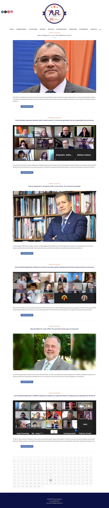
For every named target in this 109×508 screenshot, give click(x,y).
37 (82, 461)
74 (70, 467)
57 (82, 464)
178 (87, 483)
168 (46, 483)
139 (91, 477)
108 (46, 474)
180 (14, 486)
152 (62, 480)
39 (90, 461)
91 (58, 471)
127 (42, 477)
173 (66, 483)
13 (66, 458)
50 (54, 464)
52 (62, 464)
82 (22, 471)
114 (70, 474)
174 (70, 483)
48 (46, 464)
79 (90, 467)
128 (46, 477)
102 (22, 474)
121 (18, 477)
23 (26, 461)
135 (74, 477)
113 (66, 474)
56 (78, 464)
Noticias (51, 264)
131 (58, 477)
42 (22, 464)
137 (83, 477)
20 (14, 461)
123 (26, 477)
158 (87, 480)
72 (62, 467)
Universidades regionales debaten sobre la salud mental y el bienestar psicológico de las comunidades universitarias (54, 120)
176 (79, 483)
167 (42, 483)
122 (22, 477)
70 (54, 467)
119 (91, 474)
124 (30, 477)
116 (79, 474)
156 (79, 480)
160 (14, 483)
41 (18, 464)
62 (22, 467)
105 (34, 474)
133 (66, 477)
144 (30, 480)
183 (26, 486)
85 (34, 471)
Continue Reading (27, 106)
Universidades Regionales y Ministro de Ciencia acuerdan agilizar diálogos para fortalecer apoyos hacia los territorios (54, 267)
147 (42, 480)
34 (70, 461)
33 (66, 461)
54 (70, 464)
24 (30, 461)
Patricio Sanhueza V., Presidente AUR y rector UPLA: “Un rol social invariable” (54, 186)
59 (90, 464)
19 (90, 458)
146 (38, 480)
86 (38, 471)
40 (14, 464)
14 (70, 458)
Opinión (51, 183)
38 (86, 461)
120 (14, 477)
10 (54, 458)
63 (26, 467)
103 (26, 474)
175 (74, 483)
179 (91, 483)
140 (14, 480)
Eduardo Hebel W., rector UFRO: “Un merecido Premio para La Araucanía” (54, 329)
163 (26, 483)
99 (90, 471)
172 (62, 483)
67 (42, 467)
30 (54, 461)
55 (74, 464)
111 (58, 474)
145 (34, 480)
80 (14, 471)
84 (30, 471)
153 (66, 480)
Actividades (51, 117)
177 (83, 483)
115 (74, 474)
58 (86, 464)
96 (78, 471)
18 (86, 458)
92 (62, 471)
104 (30, 474)
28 (46, 461)
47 (42, 464)
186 (38, 486)
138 (87, 477)
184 (30, 486)
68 (46, 467)
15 (74, 458)
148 (46, 480)
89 (50, 471)
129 (50, 477)
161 (18, 483)
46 (38, 464)
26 (38, 461)
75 (74, 467)
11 (58, 458)
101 (18, 474)
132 (62, 477)
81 (18, 471)
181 (18, 486)
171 (58, 483)
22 (22, 461)
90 (54, 471)
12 (62, 458)
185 (34, 486)
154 (70, 480)
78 (86, 467)
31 (58, 461)
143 (26, 480)
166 (38, 483)
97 (82, 471)
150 (54, 480)
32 (62, 461)
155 (74, 480)
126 (38, 477)
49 (50, 464)
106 (38, 474)
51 (58, 464)
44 (30, 464)
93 (66, 471)
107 (42, 474)
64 (30, 467)
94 (70, 471)
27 (42, 461)
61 (18, 467)
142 (22, 480)
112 (62, 474)
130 (54, 477)
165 (34, 483)
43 (26, 464)
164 (30, 483)
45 (34, 464)
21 (18, 461)
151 (58, 480)
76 (78, 467)
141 (18, 480)
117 (83, 474)
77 (82, 467)
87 (42, 471)
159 (91, 480)
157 (83, 480)
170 (54, 483)
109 (50, 474)
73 (66, 467)
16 (78, 458)
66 (38, 467)
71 (58, 467)
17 (82, 458)
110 (54, 474)
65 (34, 467)
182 (22, 486)
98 (86, 471)
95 (74, 471)
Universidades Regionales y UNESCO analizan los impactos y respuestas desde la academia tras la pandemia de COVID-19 (54, 396)
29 (50, 461)
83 (26, 471)
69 (50, 467)
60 (14, 467)
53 (66, 464)
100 (14, 474)
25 (34, 461)
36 (78, 461)
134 (70, 477)
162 (22, 483)
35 (74, 461)
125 (34, 477)
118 (87, 474)
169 (50, 483)
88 (46, 471)
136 (79, 477)
